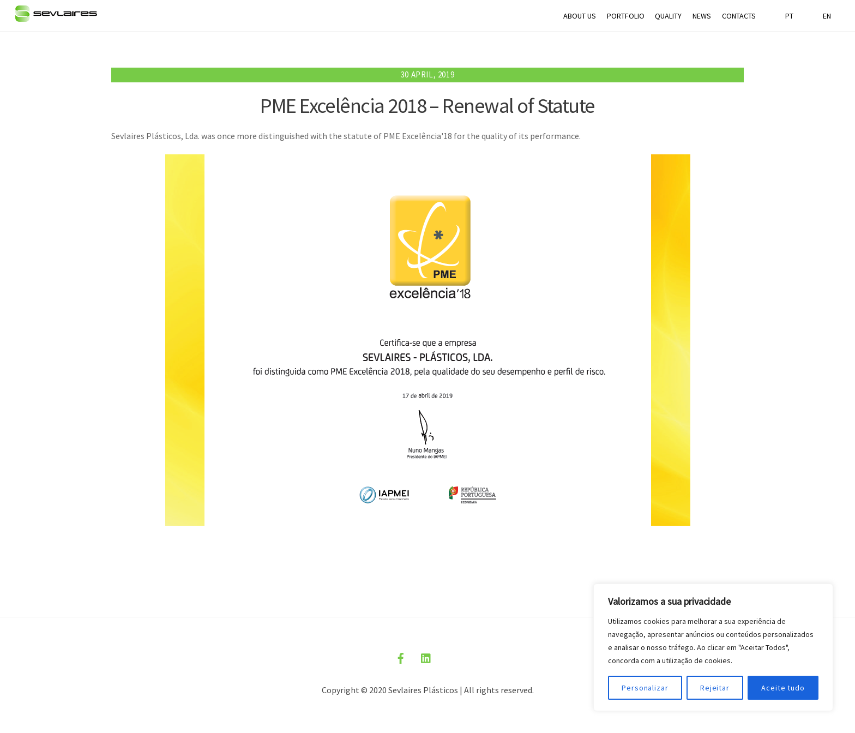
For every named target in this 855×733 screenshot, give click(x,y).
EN (827, 16)
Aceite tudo (783, 688)
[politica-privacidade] (452, 656)
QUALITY (668, 16)
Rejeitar (715, 688)
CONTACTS (739, 16)
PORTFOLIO (626, 16)
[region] (713, 647)
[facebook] (401, 656)
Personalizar (645, 688)
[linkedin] (426, 656)
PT (789, 16)
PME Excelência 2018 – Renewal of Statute (427, 105)
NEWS (702, 16)
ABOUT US (579, 16)
